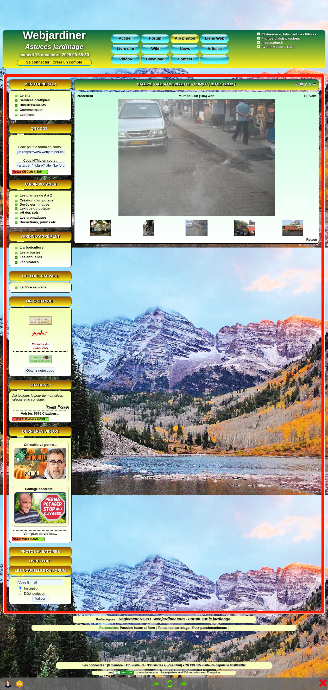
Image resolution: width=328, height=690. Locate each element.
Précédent (85, 96)
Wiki (155, 48)
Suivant (310, 96)
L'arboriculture (31, 247)
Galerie (144, 84)
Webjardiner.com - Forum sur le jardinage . (192, 619)
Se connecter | (38, 62)
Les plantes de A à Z (36, 195)
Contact (185, 59)
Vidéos (125, 59)
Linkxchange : (40, 301)
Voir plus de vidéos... (40, 534)
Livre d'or (126, 48)
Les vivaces (29, 262)
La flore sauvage (40, 276)
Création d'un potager (37, 200)
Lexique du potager (35, 208)
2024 (39, 171)
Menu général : (40, 84)
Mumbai (200, 84)
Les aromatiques (33, 217)
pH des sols (29, 212)
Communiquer (31, 110)
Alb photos (185, 38)
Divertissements (33, 105)
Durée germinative (34, 204)
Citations (31, 419)
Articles (214, 48)
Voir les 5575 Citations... (40, 413)
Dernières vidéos (40, 431)
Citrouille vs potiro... (40, 445)
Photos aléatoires (40, 551)
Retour (311, 240)
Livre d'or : (40, 561)
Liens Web (214, 38)
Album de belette (173, 84)
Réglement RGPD (135, 619)
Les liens (27, 115)
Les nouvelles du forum (40, 570)
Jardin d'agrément (40, 236)
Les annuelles (31, 257)
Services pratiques (35, 100)
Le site (25, 95)
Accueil (126, 38)
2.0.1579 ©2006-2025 (135, 672)
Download (155, 59)
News (185, 48)
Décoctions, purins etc (38, 222)
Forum (155, 38)
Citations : (40, 385)
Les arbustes (30, 252)
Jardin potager (40, 184)
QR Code (28, 171)
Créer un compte (67, 62)
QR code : (40, 128)
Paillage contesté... (40, 489)
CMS (110, 672)
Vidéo (26, 538)
